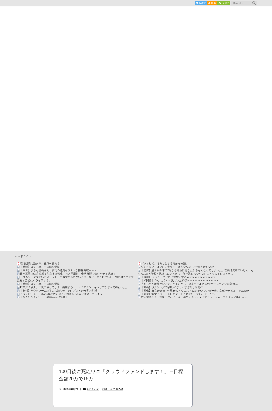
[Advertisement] (136, 330)
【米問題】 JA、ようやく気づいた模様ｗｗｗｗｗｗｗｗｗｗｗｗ (180, 280)
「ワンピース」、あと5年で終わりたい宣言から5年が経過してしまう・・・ (65, 294)
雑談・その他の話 (112, 389)
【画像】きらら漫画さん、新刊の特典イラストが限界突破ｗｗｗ (58, 270)
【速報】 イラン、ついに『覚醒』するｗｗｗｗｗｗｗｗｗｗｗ (178, 277)
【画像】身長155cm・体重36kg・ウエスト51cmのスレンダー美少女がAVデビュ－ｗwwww (195, 290)
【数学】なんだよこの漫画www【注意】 (44, 297)
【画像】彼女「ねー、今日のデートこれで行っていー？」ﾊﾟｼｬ (178, 294)
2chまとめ (93, 389)
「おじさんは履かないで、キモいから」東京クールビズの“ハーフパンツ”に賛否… (189, 283)
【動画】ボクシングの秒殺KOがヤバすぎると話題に (172, 287)
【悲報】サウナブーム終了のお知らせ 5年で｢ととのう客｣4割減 (58, 290)
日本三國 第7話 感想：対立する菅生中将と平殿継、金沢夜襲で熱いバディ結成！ (68, 273)
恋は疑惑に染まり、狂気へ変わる (40, 263)
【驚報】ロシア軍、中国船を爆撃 (40, 266)
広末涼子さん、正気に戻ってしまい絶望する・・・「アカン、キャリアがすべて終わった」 (74, 287)
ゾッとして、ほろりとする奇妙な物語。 (165, 263)
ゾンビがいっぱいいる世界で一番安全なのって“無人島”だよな (177, 266)
